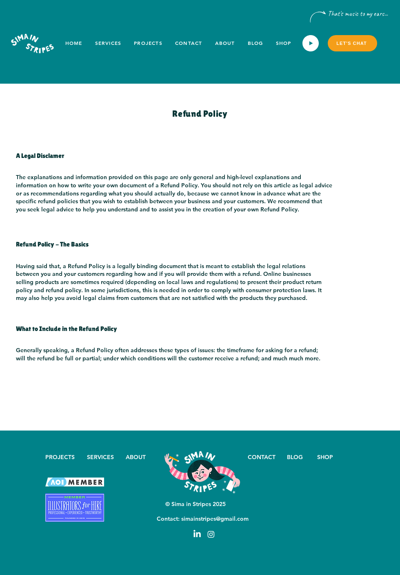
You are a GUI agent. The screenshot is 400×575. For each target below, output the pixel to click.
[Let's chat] (352, 43)
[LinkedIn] (197, 534)
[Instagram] (211, 534)
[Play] (310, 43)
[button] (386, 43)
